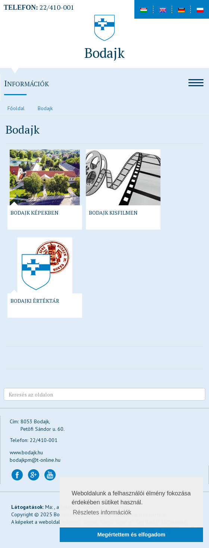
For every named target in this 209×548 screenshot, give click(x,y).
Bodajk (45, 108)
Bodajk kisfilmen (113, 212)
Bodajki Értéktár (34, 300)
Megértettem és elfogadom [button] (131, 535)
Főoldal (16, 108)
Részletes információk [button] (102, 512)
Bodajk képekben (34, 212)
